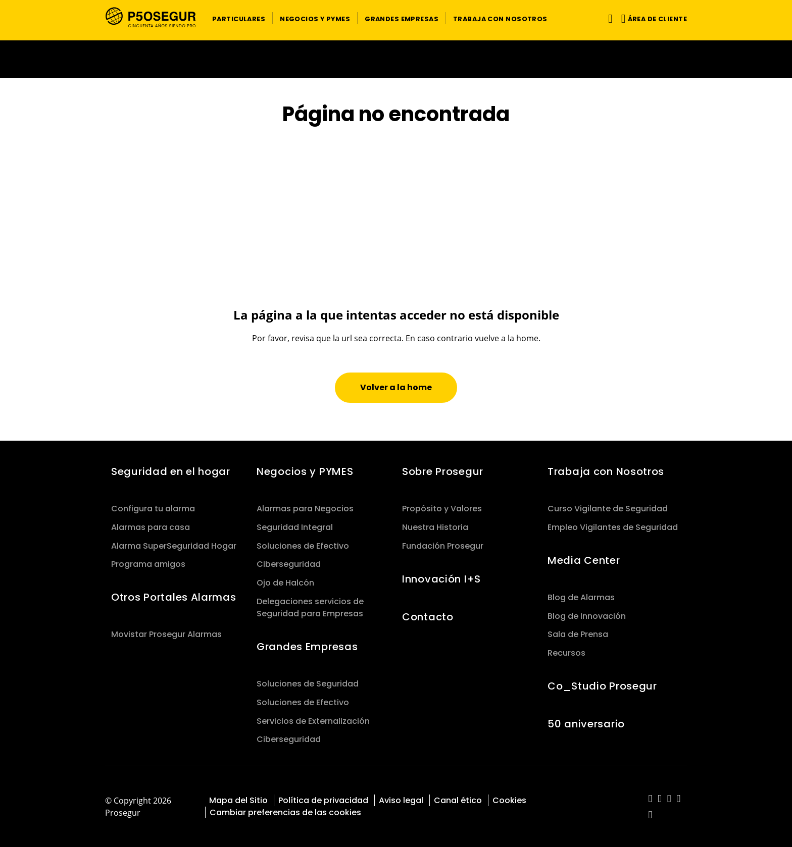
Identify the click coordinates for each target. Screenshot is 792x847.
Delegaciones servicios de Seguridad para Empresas (310, 607)
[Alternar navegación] (608, 18)
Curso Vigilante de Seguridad (608, 508)
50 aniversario (586, 724)
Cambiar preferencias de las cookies (285, 812)
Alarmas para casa (150, 527)
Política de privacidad (323, 800)
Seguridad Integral (295, 527)
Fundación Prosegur (442, 546)
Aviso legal (401, 800)
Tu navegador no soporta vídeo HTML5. (396, 59)
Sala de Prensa (578, 634)
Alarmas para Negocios (305, 508)
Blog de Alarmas (581, 597)
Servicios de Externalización (313, 721)
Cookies (509, 800)
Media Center (584, 560)
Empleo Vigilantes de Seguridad (613, 527)
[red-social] (650, 799)
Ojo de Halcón (285, 583)
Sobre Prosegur (442, 471)
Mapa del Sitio (238, 800)
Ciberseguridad (289, 564)
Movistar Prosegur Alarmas (166, 634)
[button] (238, 18)
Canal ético (458, 800)
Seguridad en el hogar (170, 471)
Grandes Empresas (307, 647)
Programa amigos (148, 564)
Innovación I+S (441, 579)
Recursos (566, 653)
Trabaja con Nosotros (606, 471)
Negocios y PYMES (305, 471)
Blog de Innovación (587, 616)
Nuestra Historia (435, 527)
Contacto (428, 617)
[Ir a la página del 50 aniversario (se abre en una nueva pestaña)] (396, 59)
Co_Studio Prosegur (602, 686)
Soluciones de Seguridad (308, 684)
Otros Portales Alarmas (173, 597)
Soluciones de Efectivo (303, 546)
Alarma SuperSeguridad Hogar (173, 546)
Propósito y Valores (442, 508)
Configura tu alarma (153, 508)
